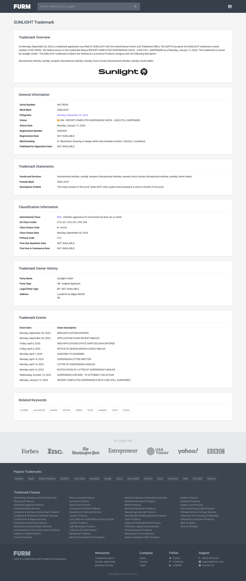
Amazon (19, 478)
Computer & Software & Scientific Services (36, 515)
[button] (230, 6)
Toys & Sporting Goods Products (197, 508)
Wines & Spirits (188, 522)
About (143, 558)
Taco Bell (197, 478)
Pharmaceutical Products (138, 530)
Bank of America (47, 478)
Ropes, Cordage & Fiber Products (142, 537)
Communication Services (27, 508)
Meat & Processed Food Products (87, 537)
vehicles (66, 410)
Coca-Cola (79, 478)
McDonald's (133, 478)
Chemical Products (24, 501)
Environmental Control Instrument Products (37, 530)
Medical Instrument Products (140, 501)
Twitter (174, 558)
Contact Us (206, 565)
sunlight (24, 410)
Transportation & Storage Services (198, 512)
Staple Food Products (191, 505)
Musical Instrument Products (140, 508)
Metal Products (133, 505)
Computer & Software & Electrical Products (36, 512)
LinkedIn (175, 565)
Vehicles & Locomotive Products (197, 519)
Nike (185, 478)
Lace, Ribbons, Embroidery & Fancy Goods (91, 519)
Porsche (148, 478)
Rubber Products (189, 497)
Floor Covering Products (82, 497)
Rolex (160, 478)
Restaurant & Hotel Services (139, 533)
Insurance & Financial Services (85, 512)
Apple (31, 478)
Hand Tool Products (79, 505)
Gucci (119, 478)
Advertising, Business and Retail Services (35, 497)
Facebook (94, 478)
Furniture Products (79, 501)
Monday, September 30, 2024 (72, 115)
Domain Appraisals (105, 561)
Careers (144, 561)
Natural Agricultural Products (140, 512)
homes (126, 410)
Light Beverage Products (82, 526)
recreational (39, 410)
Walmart (211, 478)
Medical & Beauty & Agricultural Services (146, 497)
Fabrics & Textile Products (27, 533)
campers (102, 410)
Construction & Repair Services (30, 519)
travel (90, 410)
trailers (79, 410)
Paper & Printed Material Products (143, 522)
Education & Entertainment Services (32, 526)
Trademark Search (104, 558)
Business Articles (104, 565)
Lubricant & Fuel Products (83, 530)
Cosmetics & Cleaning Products (30, 522)
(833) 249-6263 (209, 558)
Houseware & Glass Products (84, 508)
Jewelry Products (78, 515)
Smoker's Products (190, 501)
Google (108, 478)
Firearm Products (23, 537)
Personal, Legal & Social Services (142, 526)
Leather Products (78, 522)
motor (115, 410)
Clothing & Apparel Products (29, 505)
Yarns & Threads (189, 526)
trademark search (33, 559)
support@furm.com (211, 561)
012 (59, 217)
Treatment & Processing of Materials (199, 515)
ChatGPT (64, 478)
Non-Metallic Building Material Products (146, 515)
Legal (142, 565)
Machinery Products (80, 533)
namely (53, 410)
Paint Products (133, 519)
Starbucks (173, 478)
